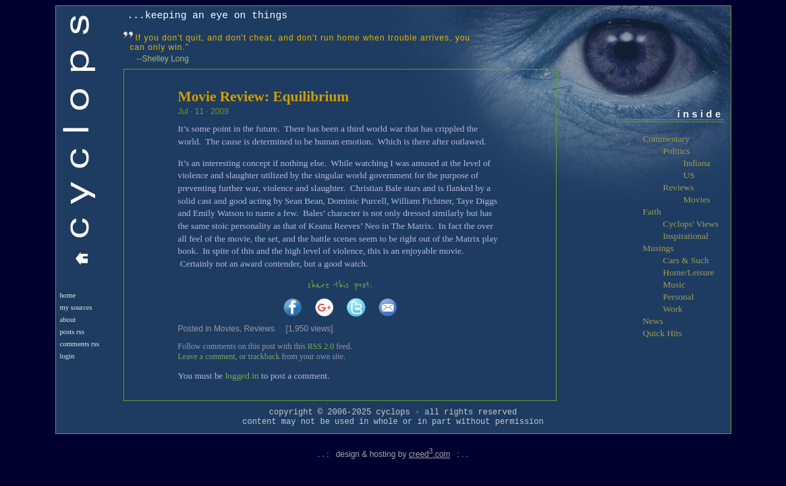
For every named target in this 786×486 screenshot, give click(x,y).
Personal (678, 297)
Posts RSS (72, 331)
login (67, 356)
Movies (227, 328)
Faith (652, 212)
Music (674, 284)
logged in (242, 376)
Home (68, 295)
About (68, 319)
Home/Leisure (688, 272)
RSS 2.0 (321, 346)
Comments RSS (79, 344)
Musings (658, 248)
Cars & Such (686, 260)
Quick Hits (662, 333)
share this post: (340, 285)
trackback (264, 356)
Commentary (666, 139)
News (653, 321)
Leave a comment (206, 356)
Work (673, 309)
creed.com (430, 454)
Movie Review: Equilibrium (263, 96)
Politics (676, 151)
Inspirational (685, 236)
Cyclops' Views (691, 224)
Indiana (696, 163)
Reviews (259, 328)
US (689, 175)
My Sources (76, 307)
